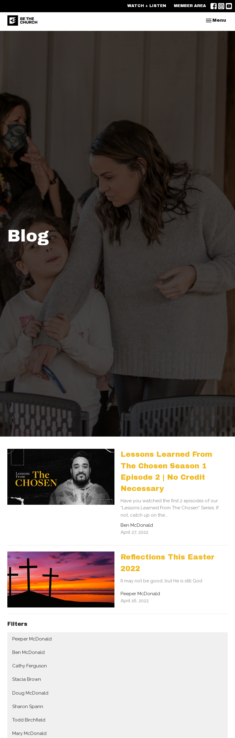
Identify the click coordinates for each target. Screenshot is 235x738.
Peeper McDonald (32, 639)
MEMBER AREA (190, 6)
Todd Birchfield (28, 720)
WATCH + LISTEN (146, 6)
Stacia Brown (26, 679)
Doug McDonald (30, 693)
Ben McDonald (28, 652)
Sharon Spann (27, 706)
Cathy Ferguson (29, 666)
